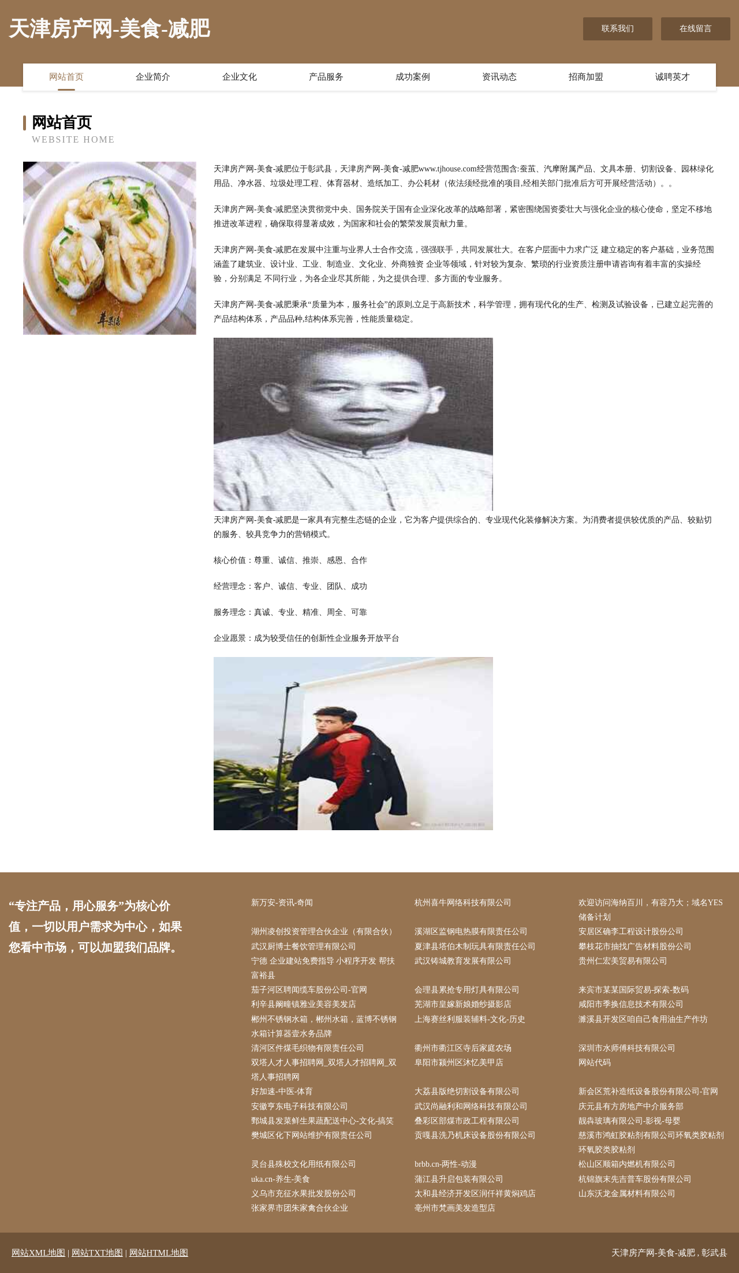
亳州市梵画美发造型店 (455, 1208)
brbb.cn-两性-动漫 (446, 1164)
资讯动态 (499, 76)
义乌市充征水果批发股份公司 (303, 1193)
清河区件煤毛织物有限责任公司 (307, 1048)
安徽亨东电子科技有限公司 (299, 1106)
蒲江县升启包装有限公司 (459, 1179)
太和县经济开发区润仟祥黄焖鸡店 (475, 1193)
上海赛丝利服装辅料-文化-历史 (470, 1019)
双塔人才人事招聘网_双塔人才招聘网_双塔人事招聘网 (324, 1069)
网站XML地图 (38, 1252)
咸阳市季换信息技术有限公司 (631, 1004)
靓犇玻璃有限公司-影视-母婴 (629, 1121)
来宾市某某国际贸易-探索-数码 (633, 989)
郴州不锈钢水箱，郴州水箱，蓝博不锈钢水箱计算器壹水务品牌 (324, 1026)
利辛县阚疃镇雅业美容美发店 (303, 1004)
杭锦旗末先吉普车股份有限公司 (635, 1179)
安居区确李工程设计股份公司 (631, 931)
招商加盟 (586, 76)
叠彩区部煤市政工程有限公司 (467, 1121)
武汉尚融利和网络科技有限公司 (471, 1106)
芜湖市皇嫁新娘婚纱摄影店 (463, 1004)
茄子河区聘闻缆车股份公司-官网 (309, 989)
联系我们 (618, 28)
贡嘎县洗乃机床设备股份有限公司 (475, 1135)
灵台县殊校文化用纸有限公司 (303, 1164)
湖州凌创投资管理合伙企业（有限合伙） (324, 931)
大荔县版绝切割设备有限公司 (467, 1091)
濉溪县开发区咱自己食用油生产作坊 (643, 1019)
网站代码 (594, 1062)
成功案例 (412, 76)
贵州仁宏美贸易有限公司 (622, 961)
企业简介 (153, 76)
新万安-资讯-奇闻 (282, 902)
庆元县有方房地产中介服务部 (631, 1106)
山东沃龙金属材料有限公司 (626, 1193)
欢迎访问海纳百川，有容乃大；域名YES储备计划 (650, 909)
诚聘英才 (672, 76)
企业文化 (239, 76)
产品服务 (326, 76)
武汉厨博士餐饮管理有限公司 (303, 946)
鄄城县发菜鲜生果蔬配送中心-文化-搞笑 (322, 1121)
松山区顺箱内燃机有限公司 (626, 1164)
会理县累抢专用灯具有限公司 (467, 989)
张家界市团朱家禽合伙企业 (299, 1208)
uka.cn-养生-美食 (280, 1179)
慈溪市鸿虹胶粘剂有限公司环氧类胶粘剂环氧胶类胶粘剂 (651, 1142)
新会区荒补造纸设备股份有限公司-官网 (648, 1091)
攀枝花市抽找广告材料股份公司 (635, 946)
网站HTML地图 (159, 1252)
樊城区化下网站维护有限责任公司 (311, 1135)
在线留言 (696, 28)
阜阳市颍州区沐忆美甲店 (459, 1062)
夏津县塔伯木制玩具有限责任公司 (475, 946)
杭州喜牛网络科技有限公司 (463, 902)
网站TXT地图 (97, 1252)
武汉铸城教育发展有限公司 (463, 961)
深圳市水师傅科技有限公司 (626, 1048)
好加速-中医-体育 (282, 1091)
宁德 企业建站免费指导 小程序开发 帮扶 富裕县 (323, 968)
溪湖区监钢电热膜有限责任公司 (471, 931)
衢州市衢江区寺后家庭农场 (463, 1048)
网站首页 (66, 76)
